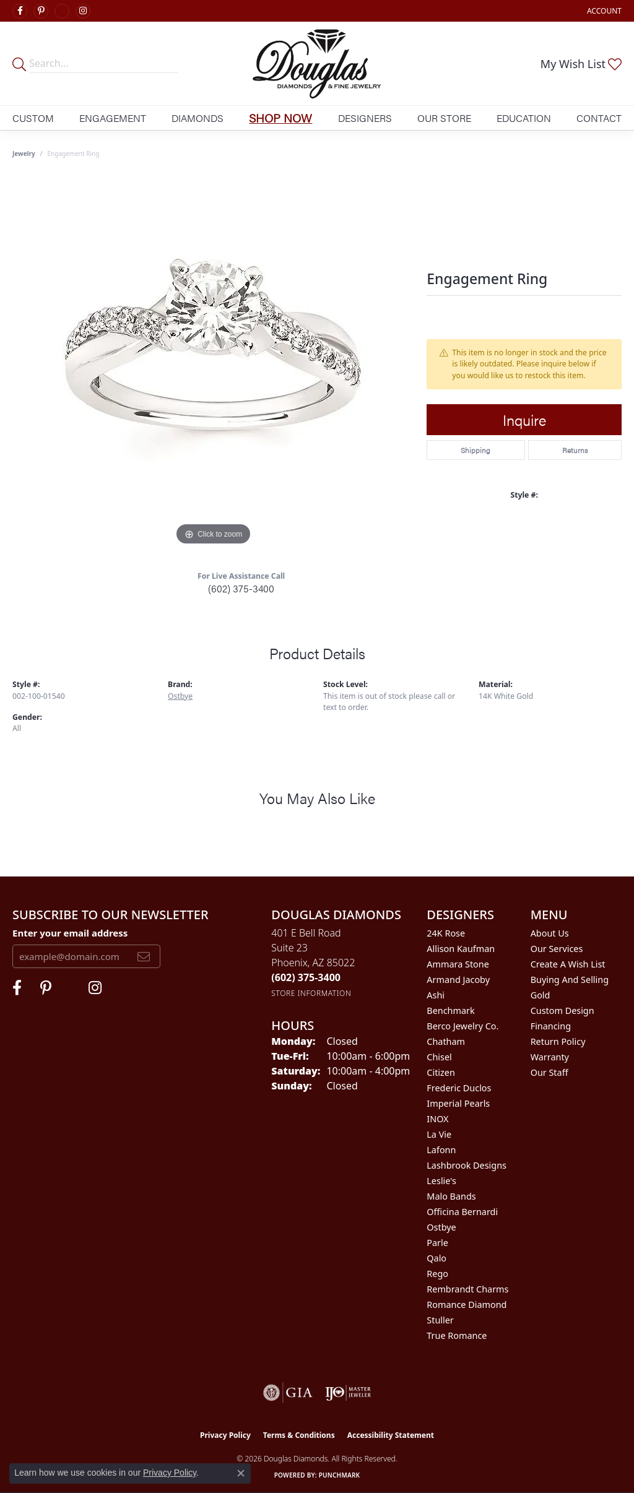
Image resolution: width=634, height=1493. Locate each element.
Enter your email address (70, 933)
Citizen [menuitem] (441, 1072)
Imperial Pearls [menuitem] (458, 1103)
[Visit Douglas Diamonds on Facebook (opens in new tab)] (19, 11)
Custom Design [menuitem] (562, 1010)
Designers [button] (365, 118)
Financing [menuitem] (551, 1026)
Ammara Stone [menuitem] (458, 964)
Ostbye (180, 696)
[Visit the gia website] (288, 1392)
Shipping (475, 450)
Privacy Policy (225, 1435)
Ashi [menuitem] (436, 995)
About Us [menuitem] (550, 933)
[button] (603, 11)
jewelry (23, 153)
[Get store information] (311, 993)
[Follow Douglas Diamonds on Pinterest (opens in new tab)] (40, 11)
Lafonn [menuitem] (441, 1150)
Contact (599, 118)
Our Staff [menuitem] (549, 1072)
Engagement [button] (112, 118)
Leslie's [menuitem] (441, 1181)
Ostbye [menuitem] (441, 1227)
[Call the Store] (306, 977)
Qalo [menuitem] (436, 1258)
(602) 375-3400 (241, 588)
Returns (575, 450)
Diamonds (198, 118)
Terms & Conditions (299, 1435)
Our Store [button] (444, 118)
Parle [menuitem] (437, 1242)
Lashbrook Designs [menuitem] (466, 1165)
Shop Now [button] (280, 117)
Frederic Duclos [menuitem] (459, 1088)
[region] (213, 362)
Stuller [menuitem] (440, 1320)
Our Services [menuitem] (557, 948)
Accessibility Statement (390, 1435)
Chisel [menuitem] (439, 1057)
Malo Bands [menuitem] (451, 1196)
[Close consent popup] (241, 1473)
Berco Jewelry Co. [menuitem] (462, 1026)
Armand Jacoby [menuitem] (458, 979)
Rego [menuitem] (437, 1273)
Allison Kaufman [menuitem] (461, 948)
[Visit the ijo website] (348, 1392)
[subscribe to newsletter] (144, 956)
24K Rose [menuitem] (446, 933)
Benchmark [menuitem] (450, 1010)
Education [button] (524, 118)
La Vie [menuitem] (439, 1134)
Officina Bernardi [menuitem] (462, 1212)
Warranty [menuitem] (550, 1057)
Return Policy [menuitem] (558, 1041)
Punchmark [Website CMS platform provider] (339, 1475)
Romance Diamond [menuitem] (466, 1304)
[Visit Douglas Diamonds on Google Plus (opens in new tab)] (61, 11)
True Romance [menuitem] (457, 1335)
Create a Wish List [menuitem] (568, 964)
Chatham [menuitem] (446, 1041)
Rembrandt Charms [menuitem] (467, 1289)
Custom (33, 118)
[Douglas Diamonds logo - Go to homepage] (317, 63)
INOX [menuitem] (437, 1119)
